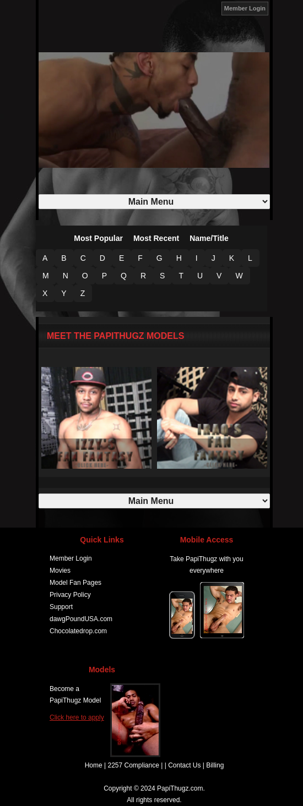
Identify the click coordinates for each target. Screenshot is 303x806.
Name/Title (209, 238)
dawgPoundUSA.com (81, 619)
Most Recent (156, 238)
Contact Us (184, 765)
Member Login (245, 8)
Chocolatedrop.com (78, 631)
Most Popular (98, 238)
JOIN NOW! (208, 8)
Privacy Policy (70, 595)
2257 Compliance (133, 765)
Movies (60, 570)
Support (61, 607)
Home (93, 765)
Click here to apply (77, 717)
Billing (215, 765)
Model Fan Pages (75, 582)
